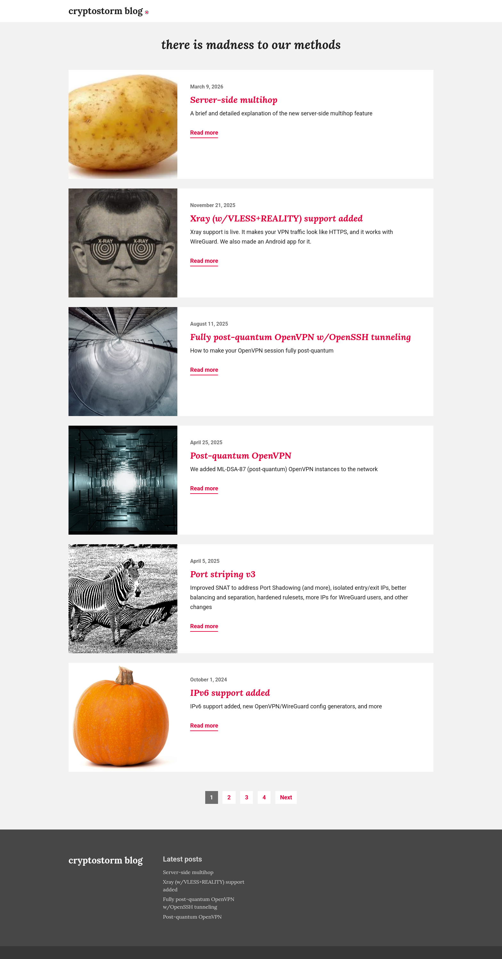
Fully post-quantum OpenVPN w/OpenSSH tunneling (300, 337)
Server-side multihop (234, 99)
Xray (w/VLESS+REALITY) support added (276, 218)
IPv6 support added (230, 692)
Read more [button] (204, 132)
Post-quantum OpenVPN (240, 455)
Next (286, 797)
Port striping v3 (222, 574)
